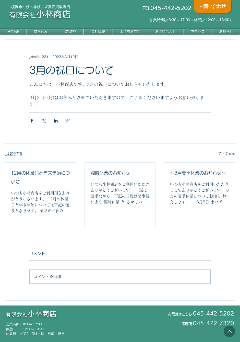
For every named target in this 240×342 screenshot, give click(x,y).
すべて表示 (226, 153)
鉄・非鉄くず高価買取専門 (48, 7)
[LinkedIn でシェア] (55, 120)
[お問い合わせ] (212, 6)
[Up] (229, 331)
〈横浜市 (15, 7)
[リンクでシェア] (67, 120)
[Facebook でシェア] (31, 120)
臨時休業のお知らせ (110, 173)
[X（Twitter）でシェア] (43, 120)
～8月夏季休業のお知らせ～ (198, 173)
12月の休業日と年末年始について (40, 177)
